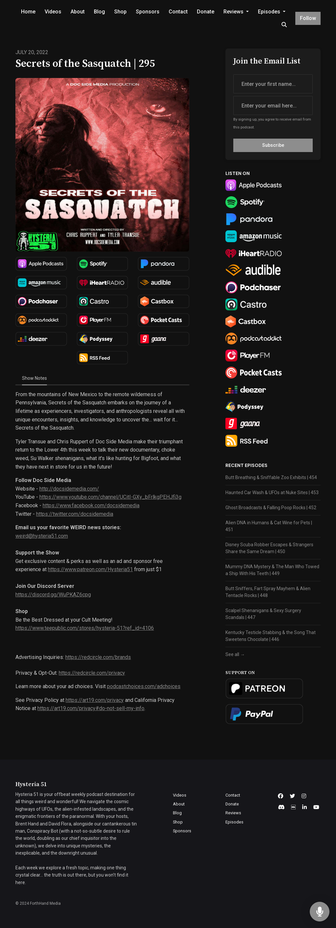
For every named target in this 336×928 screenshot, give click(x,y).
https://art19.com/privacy (95, 700)
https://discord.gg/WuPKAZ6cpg (53, 594)
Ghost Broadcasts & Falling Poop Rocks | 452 (270, 507)
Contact (178, 12)
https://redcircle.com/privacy (92, 673)
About (78, 12)
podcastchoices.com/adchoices (143, 686)
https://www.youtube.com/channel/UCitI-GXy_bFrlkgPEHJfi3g (110, 497)
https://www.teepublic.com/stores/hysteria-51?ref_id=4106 (84, 628)
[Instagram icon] (304, 796)
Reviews (234, 12)
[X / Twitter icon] (292, 796)
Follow (308, 18)
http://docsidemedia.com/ (69, 489)
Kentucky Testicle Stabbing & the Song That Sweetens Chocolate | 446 (270, 636)
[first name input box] (273, 83)
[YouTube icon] (316, 807)
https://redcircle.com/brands (98, 657)
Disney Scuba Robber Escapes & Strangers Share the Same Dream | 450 (269, 548)
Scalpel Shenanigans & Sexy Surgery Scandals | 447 (263, 614)
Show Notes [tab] (34, 378)
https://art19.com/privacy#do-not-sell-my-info (90, 708)
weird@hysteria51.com (41, 536)
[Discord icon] (281, 807)
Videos (53, 12)
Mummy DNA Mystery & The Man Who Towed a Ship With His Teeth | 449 (272, 570)
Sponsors (147, 12)
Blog (99, 12)
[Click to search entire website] (284, 24)
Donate (205, 12)
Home (28, 12)
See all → (235, 654)
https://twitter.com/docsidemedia (74, 514)
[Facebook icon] (280, 796)
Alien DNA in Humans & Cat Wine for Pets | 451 (268, 526)
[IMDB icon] (293, 807)
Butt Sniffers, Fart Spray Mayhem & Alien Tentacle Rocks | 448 (267, 592)
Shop (120, 12)
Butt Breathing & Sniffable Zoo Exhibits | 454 (271, 477)
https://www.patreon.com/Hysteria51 (90, 569)
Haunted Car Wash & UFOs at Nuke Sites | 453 (272, 492)
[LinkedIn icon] (304, 807)
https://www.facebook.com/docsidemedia (91, 505)
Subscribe (273, 145)
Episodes (270, 12)
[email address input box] (273, 105)
